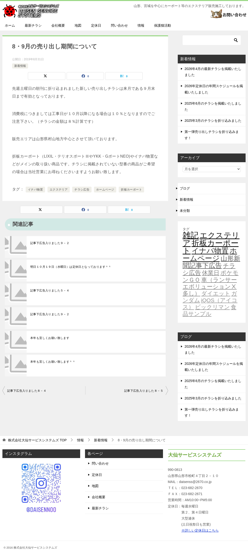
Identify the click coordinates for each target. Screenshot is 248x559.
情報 (141, 25)
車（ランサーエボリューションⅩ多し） (210, 287)
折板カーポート (131, 189)
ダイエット (215, 293)
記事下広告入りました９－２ (49, 243)
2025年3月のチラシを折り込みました (213, 121)
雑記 (191, 235)
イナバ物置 (35, 189)
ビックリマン (212, 307)
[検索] (212, 40)
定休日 (96, 25)
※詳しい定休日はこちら (200, 530)
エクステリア (59, 189)
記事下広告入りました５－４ (49, 290)
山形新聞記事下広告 (211, 262)
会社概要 (58, 25)
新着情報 (20, 66)
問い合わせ (119, 25)
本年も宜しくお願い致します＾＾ (52, 361)
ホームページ (105, 189)
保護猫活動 (162, 25)
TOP (37, 440)
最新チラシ (33, 25)
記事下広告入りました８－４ (26, 390)
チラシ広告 (81, 189)
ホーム (10, 25)
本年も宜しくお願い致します (49, 338)
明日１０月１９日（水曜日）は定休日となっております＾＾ (70, 266)
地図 (78, 25)
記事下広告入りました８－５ (143, 390)
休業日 (210, 273)
